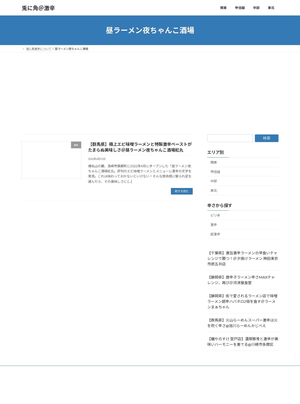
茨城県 (102, 370)
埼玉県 (47, 370)
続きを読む (182, 191)
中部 (213, 181)
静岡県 (189, 370)
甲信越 (215, 172)
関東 (213, 162)
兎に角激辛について (214, 370)
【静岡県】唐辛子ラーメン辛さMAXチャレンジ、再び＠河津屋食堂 (241, 280)
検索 (266, 138)
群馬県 (30, 370)
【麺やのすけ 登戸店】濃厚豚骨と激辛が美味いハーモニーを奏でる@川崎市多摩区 (242, 341)
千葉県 (137, 370)
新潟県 (65, 370)
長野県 (172, 370)
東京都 (120, 370)
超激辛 (215, 234)
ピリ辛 (215, 215)
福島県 (154, 370)
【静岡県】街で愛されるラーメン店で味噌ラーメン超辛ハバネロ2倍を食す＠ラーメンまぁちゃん (242, 301)
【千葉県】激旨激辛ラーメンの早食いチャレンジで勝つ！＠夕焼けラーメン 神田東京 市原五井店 (242, 258)
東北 (213, 190)
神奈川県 (83, 370)
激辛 (213, 225)
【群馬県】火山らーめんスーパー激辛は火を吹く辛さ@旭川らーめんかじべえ (242, 323)
